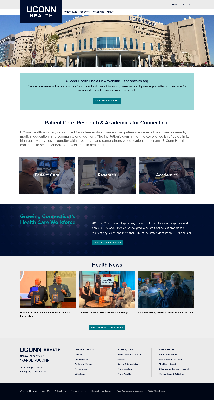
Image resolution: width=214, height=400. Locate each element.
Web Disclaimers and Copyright (130, 391)
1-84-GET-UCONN (35, 360)
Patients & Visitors (83, 364)
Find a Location (124, 369)
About (110, 12)
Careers (121, 359)
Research (85, 12)
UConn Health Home (28, 391)
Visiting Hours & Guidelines (171, 374)
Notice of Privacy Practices (101, 391)
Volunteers (80, 374)
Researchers (81, 369)
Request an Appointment (170, 359)
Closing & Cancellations (128, 364)
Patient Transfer (166, 349)
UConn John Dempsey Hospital (174, 369)
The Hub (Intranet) (167, 364)
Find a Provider (124, 374)
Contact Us (46, 391)
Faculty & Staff (81, 359)
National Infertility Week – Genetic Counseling (103, 312)
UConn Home (60, 391)
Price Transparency (168, 354)
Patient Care (70, 12)
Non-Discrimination (78, 391)
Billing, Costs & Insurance (129, 354)
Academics (98, 12)
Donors (78, 354)
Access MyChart (125, 349)
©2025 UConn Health (156, 391)
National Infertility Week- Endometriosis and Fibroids (165, 312)
